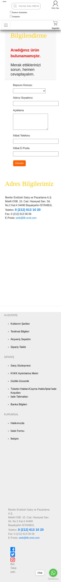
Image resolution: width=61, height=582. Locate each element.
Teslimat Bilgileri (20, 331)
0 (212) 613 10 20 (28, 209)
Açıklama (18, 110)
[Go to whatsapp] (53, 573)
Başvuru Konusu (22, 85)
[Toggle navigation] (5, 25)
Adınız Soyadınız (23, 97)
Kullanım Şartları (20, 323)
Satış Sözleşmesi (21, 365)
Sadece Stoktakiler (19, 12)
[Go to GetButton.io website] (53, 579)
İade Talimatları (19, 396)
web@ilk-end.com (26, 217)
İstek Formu (17, 431)
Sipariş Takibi (18, 347)
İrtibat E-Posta (21, 148)
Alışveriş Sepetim (21, 339)
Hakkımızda (17, 423)
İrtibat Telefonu (21, 135)
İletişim (15, 438)
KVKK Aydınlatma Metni (24, 373)
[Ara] (15, 6)
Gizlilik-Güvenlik (20, 381)
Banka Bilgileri (19, 404)
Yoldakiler (16, 17)
